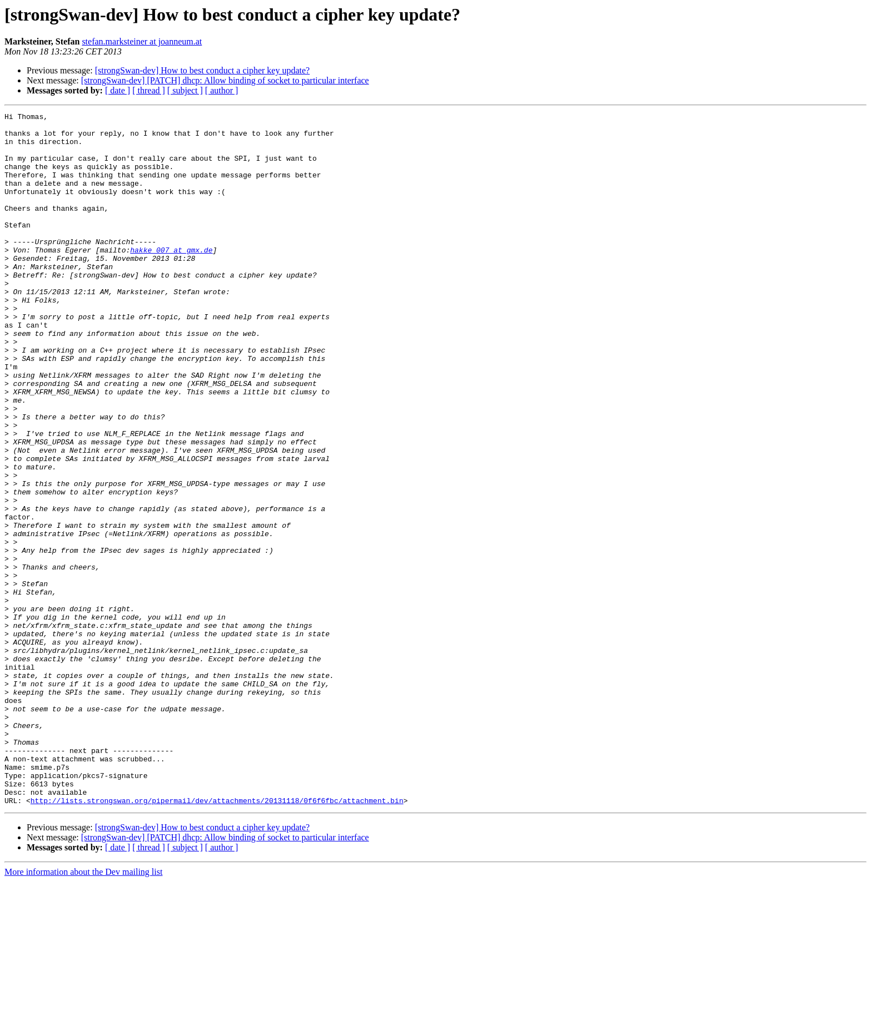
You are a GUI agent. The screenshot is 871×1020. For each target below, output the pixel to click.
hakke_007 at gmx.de (171, 278)
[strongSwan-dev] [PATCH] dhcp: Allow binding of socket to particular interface (225, 80)
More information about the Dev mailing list (83, 1010)
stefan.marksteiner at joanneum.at (142, 41)
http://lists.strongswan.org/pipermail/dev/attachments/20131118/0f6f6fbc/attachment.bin (217, 939)
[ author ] (221, 90)
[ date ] (117, 90)
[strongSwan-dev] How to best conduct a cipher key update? (202, 70)
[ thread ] (148, 90)
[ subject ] (185, 90)
